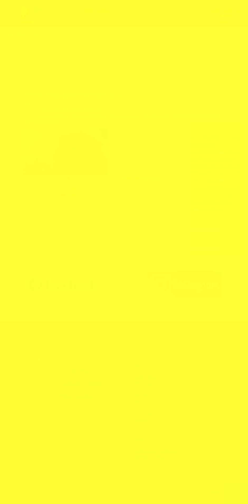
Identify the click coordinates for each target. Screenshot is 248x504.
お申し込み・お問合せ (227, 15)
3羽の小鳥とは (97, 12)
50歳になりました (203, 197)
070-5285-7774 (72, 364)
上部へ (238, 493)
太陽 (152, 115)
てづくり (71, 115)
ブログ (130, 12)
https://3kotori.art (73, 388)
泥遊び (213, 115)
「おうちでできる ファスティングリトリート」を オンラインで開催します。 (216, 183)
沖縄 (198, 115)
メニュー (162, 12)
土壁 (143, 115)
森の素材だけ (183, 115)
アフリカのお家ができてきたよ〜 (73, 95)
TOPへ (216, 493)
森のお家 (164, 115)
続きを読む (151, 170)
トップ (65, 12)
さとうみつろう (51, 115)
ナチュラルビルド (52, 109)
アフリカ (87, 115)
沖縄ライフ (81, 109)
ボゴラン (131, 115)
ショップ (195, 12)
